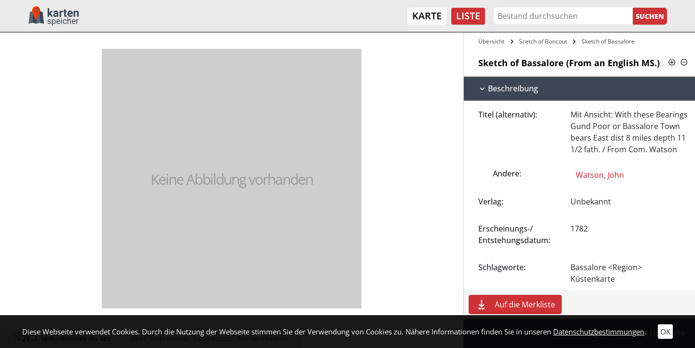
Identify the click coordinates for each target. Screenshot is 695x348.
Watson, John (600, 175)
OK (665, 331)
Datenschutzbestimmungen (598, 331)
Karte (427, 15)
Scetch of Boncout (543, 41)
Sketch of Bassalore (608, 41)
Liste (468, 15)
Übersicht (491, 41)
